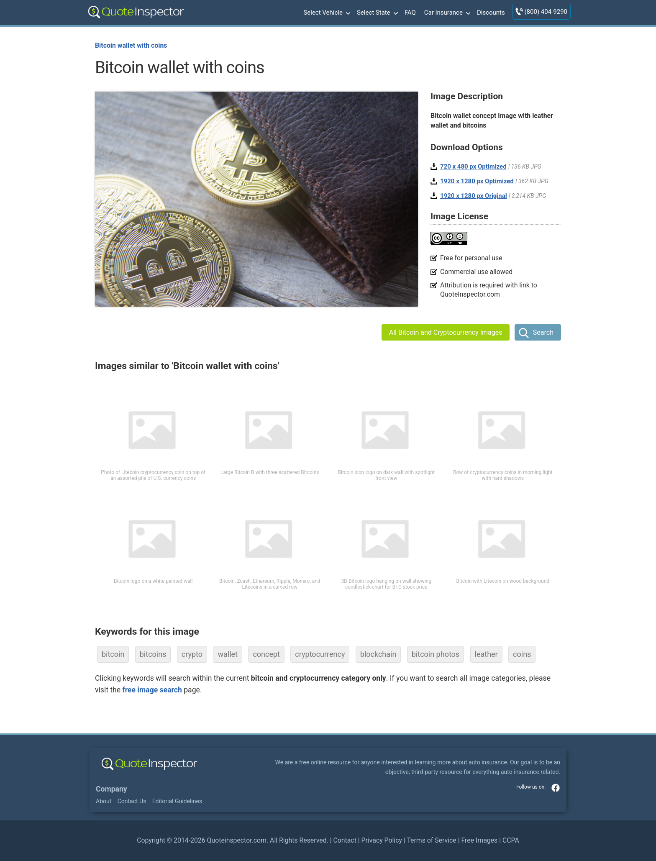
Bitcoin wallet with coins (131, 45)
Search (543, 332)
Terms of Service (431, 840)
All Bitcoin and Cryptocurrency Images (445, 332)
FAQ (410, 12)
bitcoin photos (435, 654)
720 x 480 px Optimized (473, 166)
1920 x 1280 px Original (473, 196)
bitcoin (113, 654)
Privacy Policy (381, 840)
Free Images (479, 840)
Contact (344, 840)
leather (486, 654)
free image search (152, 690)
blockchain (378, 654)
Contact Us (132, 801)
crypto (192, 654)
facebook (555, 787)
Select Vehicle (325, 13)
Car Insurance (446, 13)
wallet (228, 654)
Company (111, 789)
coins (522, 654)
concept (266, 654)
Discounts (491, 12)
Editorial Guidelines (177, 801)
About (103, 801)
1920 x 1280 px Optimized (477, 181)
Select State (376, 13)
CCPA (510, 840)
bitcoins (153, 654)
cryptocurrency (320, 654)
